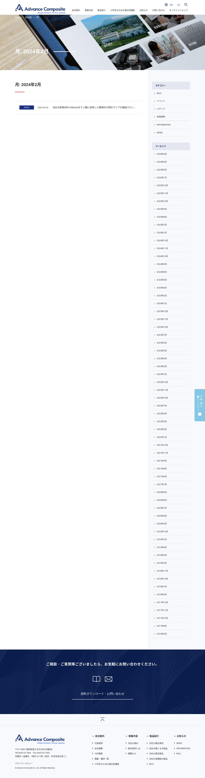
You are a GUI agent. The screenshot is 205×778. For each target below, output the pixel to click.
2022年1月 (162, 437)
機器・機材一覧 (102, 759)
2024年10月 (162, 256)
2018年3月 (162, 594)
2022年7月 (162, 406)
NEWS (26, 107)
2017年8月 (162, 626)
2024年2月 (162, 295)
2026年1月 (162, 177)
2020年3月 (162, 524)
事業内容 (89, 10)
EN (171, 4)
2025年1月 (162, 232)
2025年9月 (162, 209)
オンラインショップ (178, 10)
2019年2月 (162, 563)
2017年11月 (162, 610)
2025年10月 (162, 201)
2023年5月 (162, 350)
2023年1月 (162, 374)
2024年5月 (162, 280)
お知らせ (144, 10)
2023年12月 (162, 311)
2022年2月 (162, 429)
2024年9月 (162, 264)
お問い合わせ (158, 10)
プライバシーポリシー (24, 764)
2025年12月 (162, 185)
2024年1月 (162, 303)
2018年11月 (162, 571)
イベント (161, 101)
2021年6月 (162, 476)
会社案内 (76, 10)
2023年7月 (162, 335)
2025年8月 (162, 217)
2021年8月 (162, 468)
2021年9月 (162, 461)
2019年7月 (162, 539)
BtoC (159, 93)
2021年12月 (162, 445)
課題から (132, 753)
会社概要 (99, 748)
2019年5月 (162, 555)
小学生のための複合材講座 (122, 10)
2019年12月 (162, 531)
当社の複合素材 (156, 743)
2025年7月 (162, 225)
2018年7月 (162, 586)
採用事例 (161, 117)
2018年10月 (162, 579)
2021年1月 (162, 484)
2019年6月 (162, 547)
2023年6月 (162, 343)
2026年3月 (162, 162)
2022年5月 (162, 421)
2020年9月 (162, 492)
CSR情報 (98, 753)
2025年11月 (162, 193)
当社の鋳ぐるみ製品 (158, 748)
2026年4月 (162, 154)
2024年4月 (162, 288)
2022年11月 (162, 390)
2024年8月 (162, 272)
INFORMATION (163, 125)
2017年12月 (162, 602)
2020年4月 (162, 516)
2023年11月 (162, 319)
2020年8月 (162, 500)
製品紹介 (102, 10)
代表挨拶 (99, 743)
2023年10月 (162, 327)
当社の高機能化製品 (158, 759)
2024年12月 (162, 240)
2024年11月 (162, 248)
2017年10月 (162, 618)
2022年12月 (162, 382)
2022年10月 (162, 398)
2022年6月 (162, 413)
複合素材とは (134, 748)
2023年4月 (162, 358)
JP (178, 4)
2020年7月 (162, 508)
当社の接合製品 (156, 753)
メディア (161, 109)
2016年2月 (162, 634)
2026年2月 (162, 170)
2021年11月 (162, 453)
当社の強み (133, 743)
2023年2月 (162, 366)
